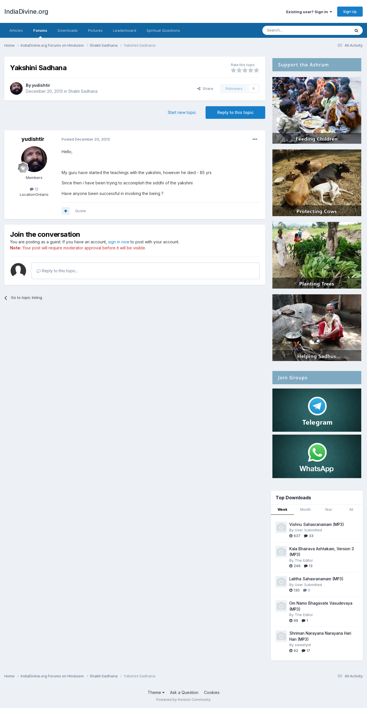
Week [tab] (282, 509)
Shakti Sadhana (82, 91)
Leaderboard (124, 30)
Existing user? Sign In (309, 11)
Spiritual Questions (163, 30)
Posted (86, 139)
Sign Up (350, 11)
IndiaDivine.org (26, 11)
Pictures (95, 30)
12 (34, 189)
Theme (156, 692)
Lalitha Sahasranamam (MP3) (316, 579)
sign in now (118, 241)
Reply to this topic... (57, 270)
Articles (16, 30)
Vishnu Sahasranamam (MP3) (316, 524)
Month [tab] (305, 509)
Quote (80, 210)
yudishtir (41, 85)
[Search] (291, 30)
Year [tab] (328, 509)
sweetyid (303, 644)
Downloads (68, 30)
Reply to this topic (235, 112)
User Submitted (308, 530)
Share (205, 88)
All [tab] (351, 509)
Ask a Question (184, 692)
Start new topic (182, 112)
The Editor (304, 560)
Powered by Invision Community (183, 699)
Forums (40, 33)
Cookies (212, 692)
